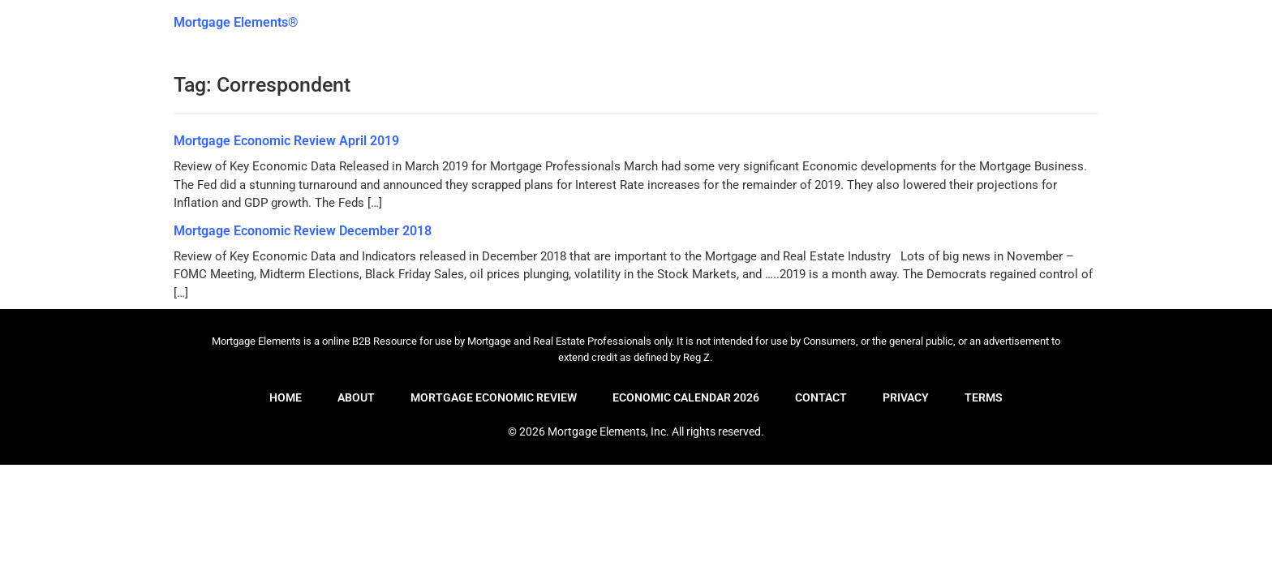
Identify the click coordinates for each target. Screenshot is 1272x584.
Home (285, 397)
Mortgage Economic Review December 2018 (303, 230)
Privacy (906, 397)
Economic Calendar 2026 (685, 397)
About (356, 397)
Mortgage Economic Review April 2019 (286, 140)
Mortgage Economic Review (493, 397)
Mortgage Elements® (236, 22)
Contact (821, 397)
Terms (984, 397)
